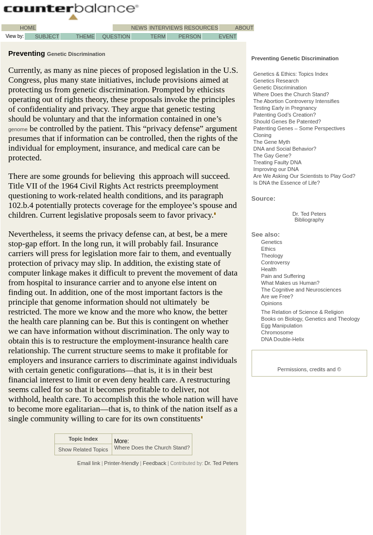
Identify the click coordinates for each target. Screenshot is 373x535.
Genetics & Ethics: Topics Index (298, 98)
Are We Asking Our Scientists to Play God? (312, 229)
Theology (272, 369)
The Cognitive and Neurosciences (301, 412)
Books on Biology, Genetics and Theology (310, 447)
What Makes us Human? (290, 404)
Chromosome (277, 465)
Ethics (268, 360)
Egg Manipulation (282, 456)
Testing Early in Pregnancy (292, 142)
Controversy (275, 377)
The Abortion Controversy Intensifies (304, 133)
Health (269, 386)
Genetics (271, 351)
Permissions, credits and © (309, 522)
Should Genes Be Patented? (295, 159)
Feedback (154, 463)
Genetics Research (284, 107)
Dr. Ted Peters (221, 463)
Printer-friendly (121, 463)
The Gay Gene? (280, 203)
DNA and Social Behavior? (292, 194)
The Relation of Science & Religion (302, 439)
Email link (88, 463)
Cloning (270, 177)
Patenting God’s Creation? (292, 151)
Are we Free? (277, 421)
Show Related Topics (83, 449)
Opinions (271, 430)
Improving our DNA (284, 221)
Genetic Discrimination (76, 54)
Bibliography (309, 329)
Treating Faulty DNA (285, 212)
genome (18, 129)
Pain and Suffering (283, 395)
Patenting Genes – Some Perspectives (307, 168)
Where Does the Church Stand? (152, 447)
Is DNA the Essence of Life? (294, 238)
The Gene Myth (279, 186)
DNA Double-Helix (283, 474)
